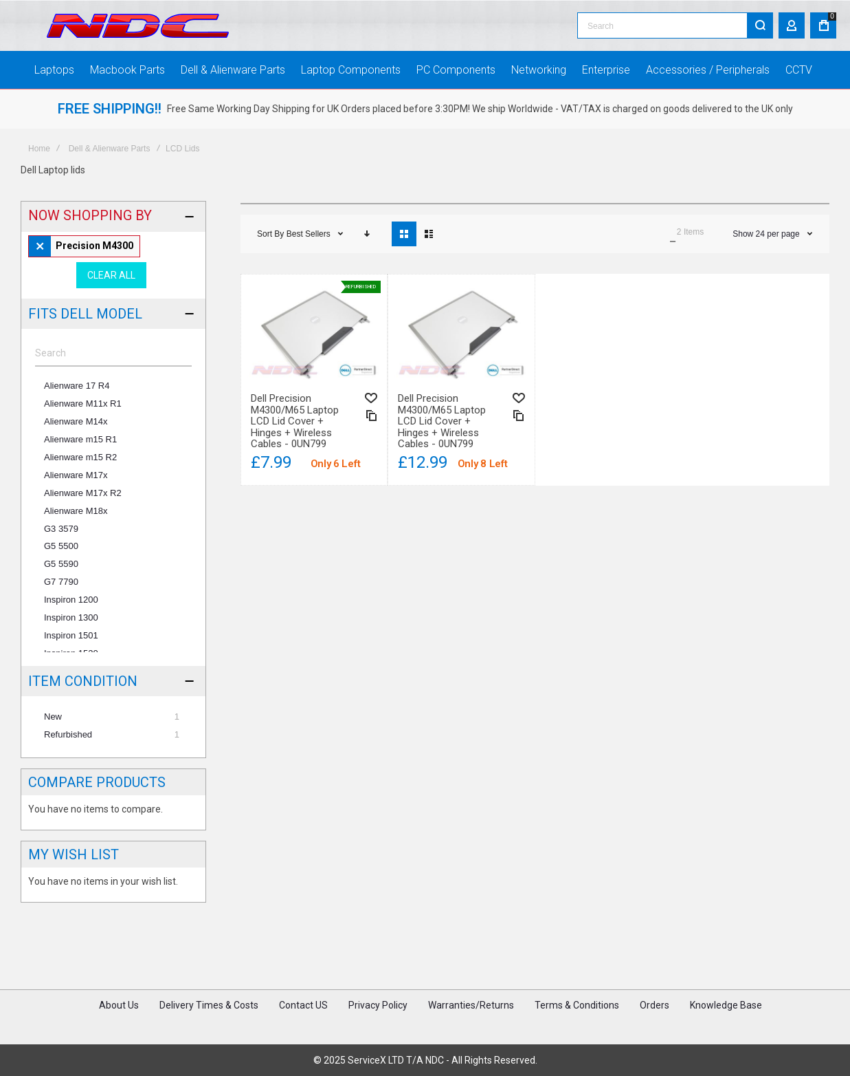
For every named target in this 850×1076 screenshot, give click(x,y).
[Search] (760, 25)
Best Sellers (310, 234)
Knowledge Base (726, 1005)
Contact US (303, 1005)
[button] (371, 398)
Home (39, 148)
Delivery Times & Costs (208, 1005)
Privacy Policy (377, 1005)
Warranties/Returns (471, 1005)
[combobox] (675, 25)
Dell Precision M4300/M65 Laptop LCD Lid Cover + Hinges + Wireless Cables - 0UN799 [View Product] (314, 331)
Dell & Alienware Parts (109, 148)
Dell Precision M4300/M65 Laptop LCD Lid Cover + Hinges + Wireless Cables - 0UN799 (295, 421)
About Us (119, 1005)
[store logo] (138, 26)
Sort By (270, 234)
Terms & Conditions (577, 1005)
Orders (654, 1005)
